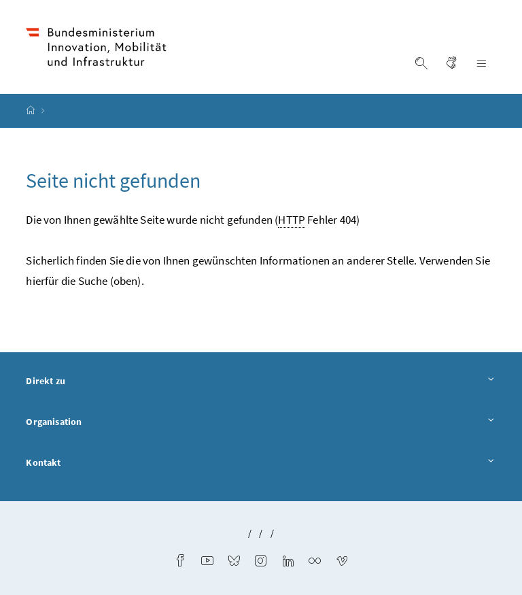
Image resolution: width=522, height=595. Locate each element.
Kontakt (260, 463)
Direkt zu (260, 381)
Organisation (260, 422)
